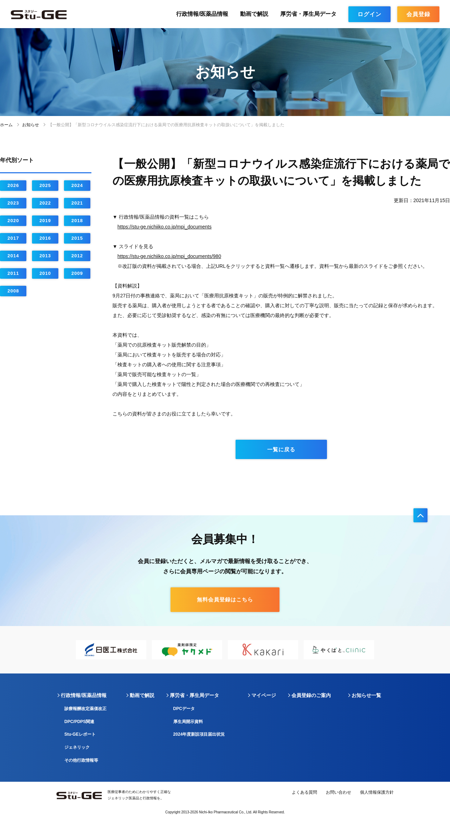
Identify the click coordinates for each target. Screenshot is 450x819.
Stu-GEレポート (80, 734)
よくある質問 (304, 792)
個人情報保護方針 (377, 792)
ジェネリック (77, 747)
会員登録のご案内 (311, 695)
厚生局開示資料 (188, 721)
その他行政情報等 (81, 760)
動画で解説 (254, 14)
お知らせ (30, 124)
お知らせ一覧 (366, 695)
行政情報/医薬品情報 (202, 14)
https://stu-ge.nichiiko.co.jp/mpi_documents (164, 227)
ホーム (6, 124)
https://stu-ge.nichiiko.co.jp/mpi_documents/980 (169, 256)
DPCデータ (184, 708)
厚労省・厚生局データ (308, 14)
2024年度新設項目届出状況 (199, 734)
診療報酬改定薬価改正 (85, 708)
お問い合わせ (338, 792)
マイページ (263, 695)
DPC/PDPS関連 (79, 721)
